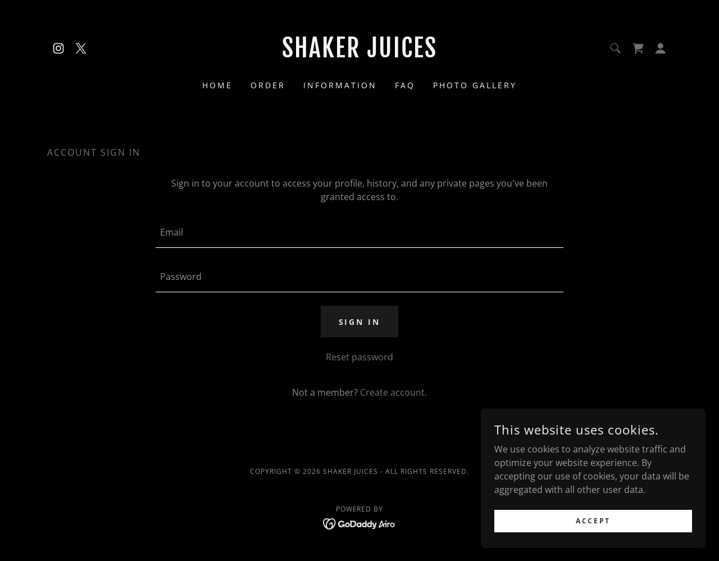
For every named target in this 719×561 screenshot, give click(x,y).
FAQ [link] (405, 85)
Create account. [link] (393, 392)
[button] (660, 48)
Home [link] (217, 85)
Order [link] (268, 85)
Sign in (360, 321)
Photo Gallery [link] (475, 85)
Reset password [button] (359, 357)
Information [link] (340, 85)
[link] (58, 48)
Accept (593, 521)
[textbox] (359, 232)
